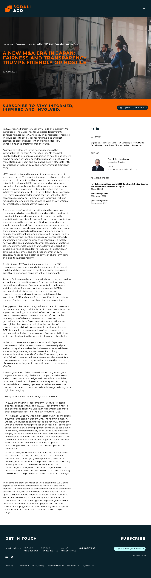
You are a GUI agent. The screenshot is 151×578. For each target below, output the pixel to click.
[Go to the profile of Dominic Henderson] (119, 164)
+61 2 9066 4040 (68, 551)
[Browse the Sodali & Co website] (17, 8)
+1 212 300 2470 (31, 551)
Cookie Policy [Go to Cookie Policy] (23, 565)
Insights (31, 44)
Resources (20, 44)
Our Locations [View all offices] (87, 548)
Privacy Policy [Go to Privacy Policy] (38, 565)
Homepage (8, 44)
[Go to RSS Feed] (12, 557)
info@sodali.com (13, 548)
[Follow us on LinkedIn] (6, 557)
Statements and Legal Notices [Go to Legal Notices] (80, 565)
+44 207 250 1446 (50, 551)
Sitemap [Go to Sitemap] (9, 565)
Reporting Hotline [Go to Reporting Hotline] (56, 565)
